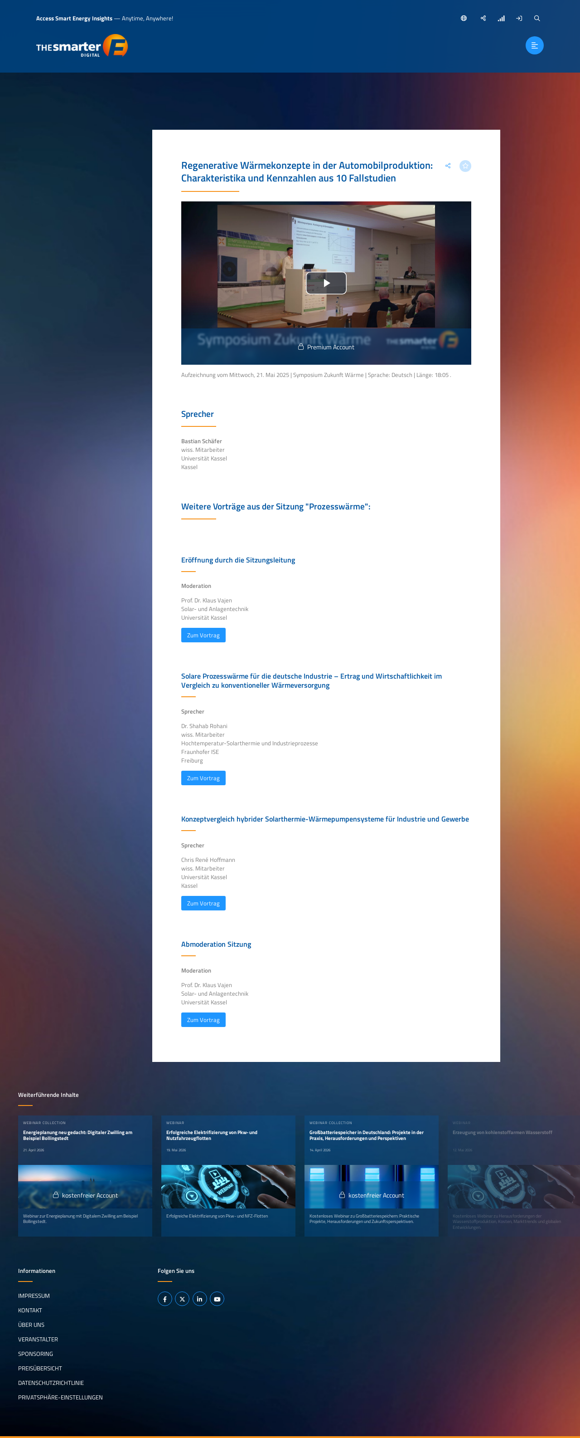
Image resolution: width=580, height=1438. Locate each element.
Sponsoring (35, 1353)
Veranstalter (38, 1339)
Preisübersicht (40, 1368)
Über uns (31, 1324)
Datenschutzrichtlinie (51, 1382)
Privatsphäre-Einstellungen (60, 1396)
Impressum (34, 1295)
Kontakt (30, 1310)
